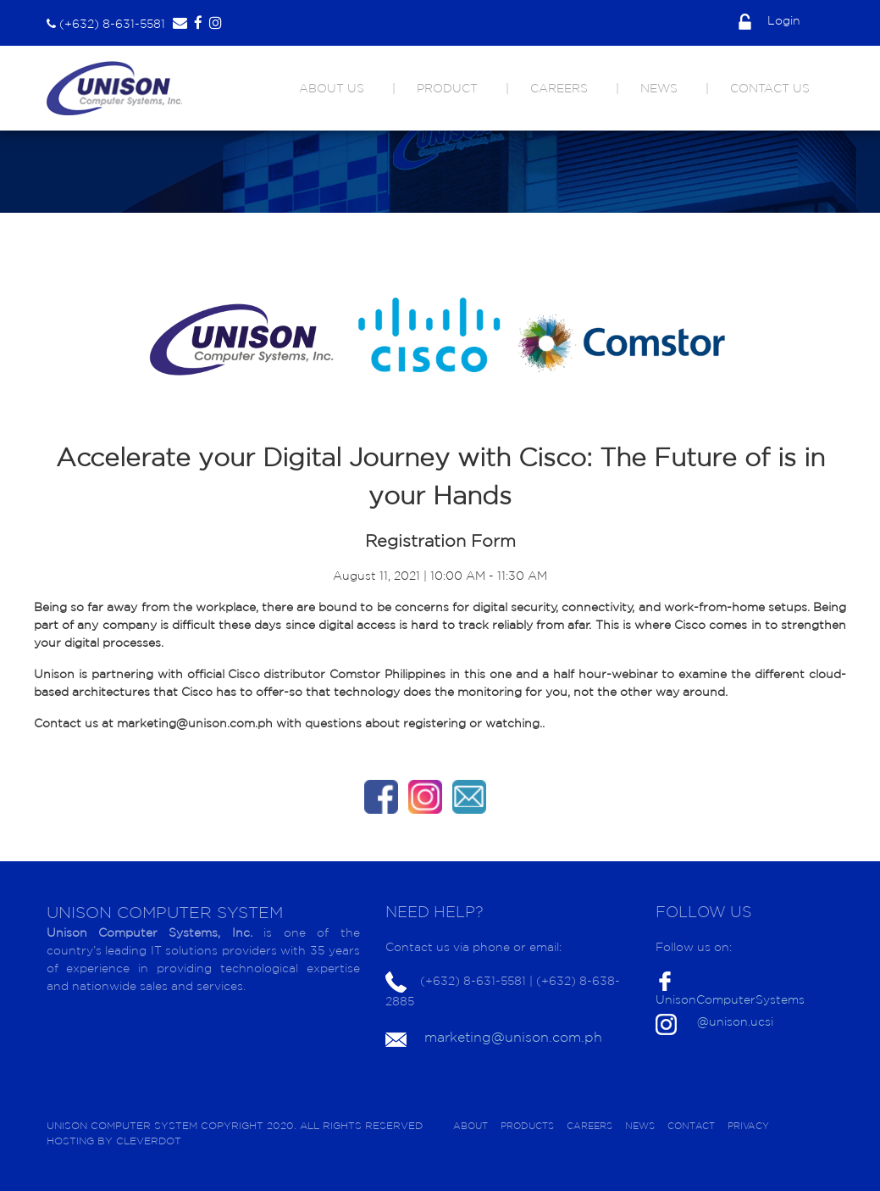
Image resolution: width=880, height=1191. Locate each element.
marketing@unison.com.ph (513, 1036)
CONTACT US (770, 88)
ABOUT (470, 1126)
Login (769, 20)
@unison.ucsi (735, 1021)
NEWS (659, 88)
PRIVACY (748, 1126)
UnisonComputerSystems (730, 999)
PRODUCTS (527, 1126)
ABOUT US (331, 88)
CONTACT (691, 1126)
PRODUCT (447, 88)
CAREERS (559, 88)
